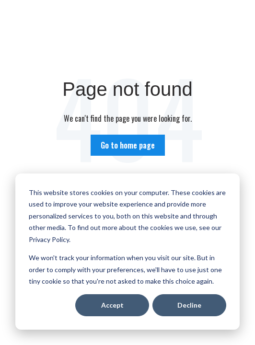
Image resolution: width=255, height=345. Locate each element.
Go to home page (128, 145)
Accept (112, 305)
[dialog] (127, 251)
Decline (189, 305)
